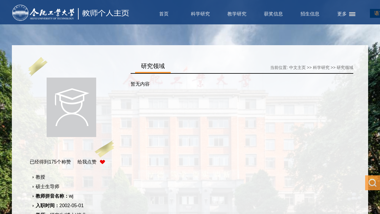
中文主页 (297, 67)
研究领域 (345, 67)
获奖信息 (273, 13)
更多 (342, 13)
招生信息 (309, 13)
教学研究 (236, 13)
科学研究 (200, 13)
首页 (164, 13)
